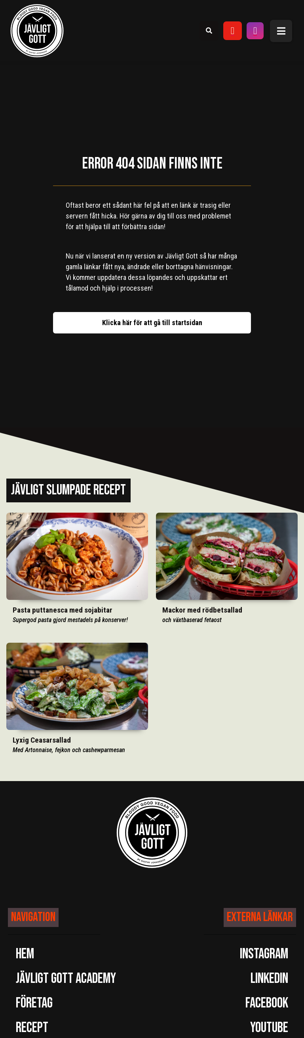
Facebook (266, 1003)
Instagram (264, 954)
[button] (281, 31)
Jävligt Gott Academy (66, 978)
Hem (25, 954)
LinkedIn (269, 978)
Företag (34, 1003)
